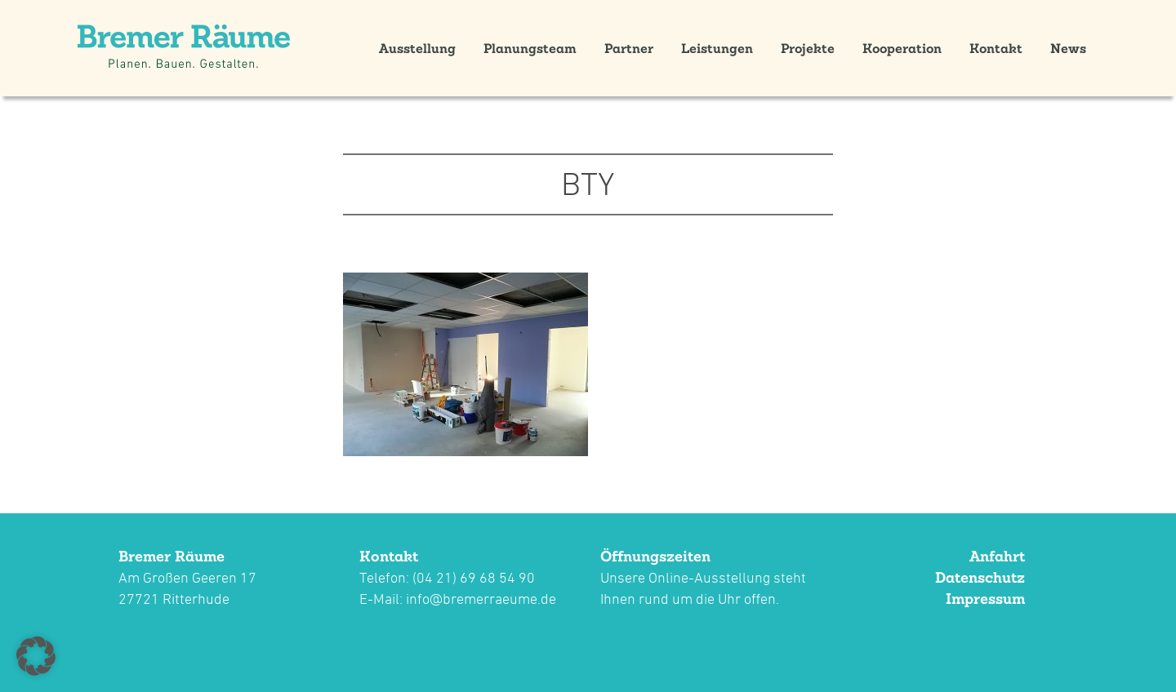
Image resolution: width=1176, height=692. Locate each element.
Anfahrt (997, 556)
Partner (628, 48)
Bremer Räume (171, 556)
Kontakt (995, 48)
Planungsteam (530, 48)
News (1068, 48)
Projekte (808, 48)
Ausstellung (417, 48)
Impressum (985, 598)
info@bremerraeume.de (481, 598)
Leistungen (717, 48)
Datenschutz (980, 577)
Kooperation (902, 48)
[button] (36, 656)
